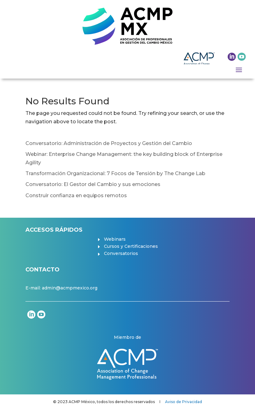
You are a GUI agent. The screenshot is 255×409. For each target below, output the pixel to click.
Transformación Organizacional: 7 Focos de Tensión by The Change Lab (115, 173)
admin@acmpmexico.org (69, 288)
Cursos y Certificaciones (131, 246)
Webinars (115, 239)
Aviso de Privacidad (183, 401)
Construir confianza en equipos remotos (76, 195)
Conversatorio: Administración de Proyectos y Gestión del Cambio (108, 143)
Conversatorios (121, 253)
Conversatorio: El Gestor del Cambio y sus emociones (92, 184)
